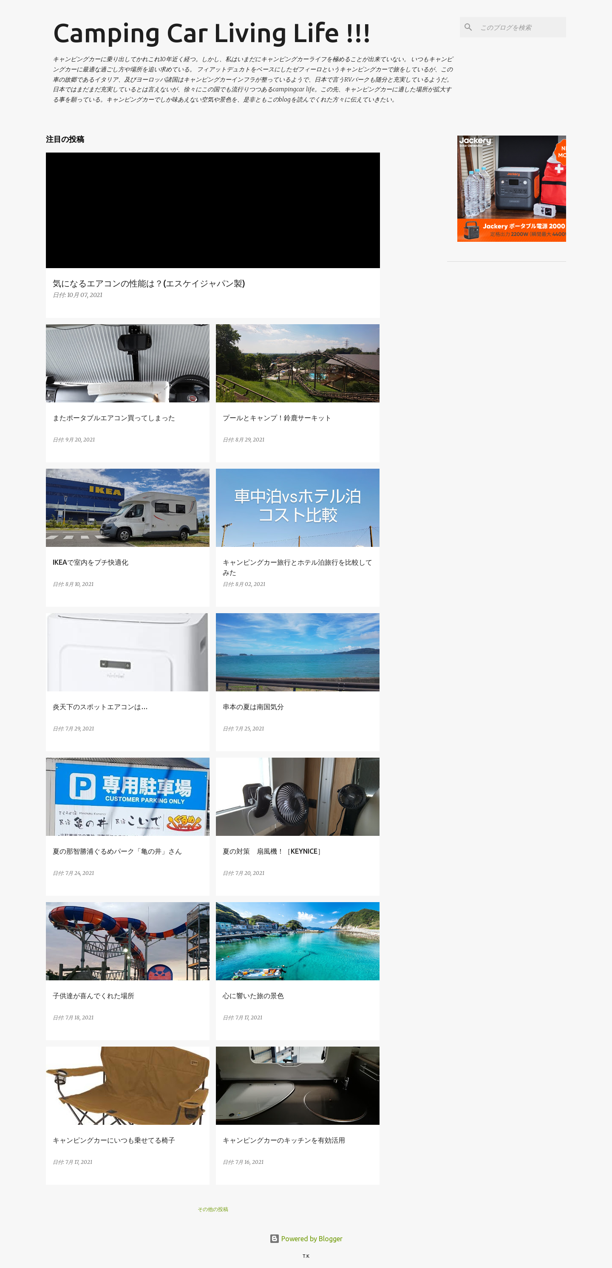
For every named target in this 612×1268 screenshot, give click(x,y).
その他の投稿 (213, 1209)
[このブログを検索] (521, 27)
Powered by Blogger (306, 1239)
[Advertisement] (499, 184)
